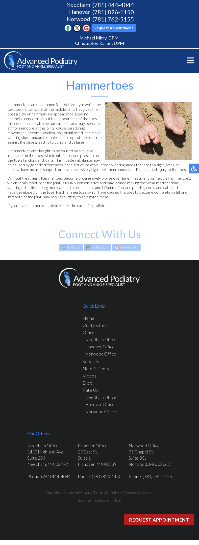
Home (88, 318)
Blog (87, 383)
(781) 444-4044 (113, 4)
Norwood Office (100, 354)
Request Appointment (114, 28)
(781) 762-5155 (113, 19)
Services (91, 361)
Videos (89, 375)
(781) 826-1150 (113, 12)
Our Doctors (95, 325)
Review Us (129, 247)
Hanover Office (100, 346)
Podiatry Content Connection (132, 492)
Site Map (84, 500)
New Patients (96, 368)
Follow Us (100, 247)
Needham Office (100, 339)
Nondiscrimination (107, 500)
